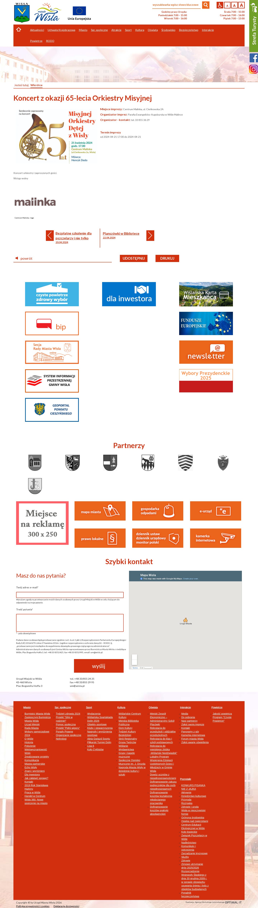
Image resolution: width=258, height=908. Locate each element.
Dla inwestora (32, 774)
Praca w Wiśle (32, 792)
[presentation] (43, 666)
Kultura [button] (139, 30)
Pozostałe (185, 779)
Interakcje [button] (208, 30)
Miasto (27, 707)
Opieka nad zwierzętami (194, 821)
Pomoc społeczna (66, 724)
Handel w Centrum (35, 796)
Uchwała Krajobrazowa (61, 30)
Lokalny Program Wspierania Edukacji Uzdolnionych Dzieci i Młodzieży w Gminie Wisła (162, 763)
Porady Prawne (64, 731)
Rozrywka (186, 803)
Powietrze (216, 707)
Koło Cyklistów (95, 749)
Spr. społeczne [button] (99, 30)
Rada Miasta (32, 728)
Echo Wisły (31, 767)
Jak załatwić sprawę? (36, 778)
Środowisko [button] (168, 30)
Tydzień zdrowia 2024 (68, 713)
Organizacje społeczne (68, 735)
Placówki (155, 724)
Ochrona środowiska (192, 817)
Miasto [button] (83, 30)
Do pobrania (188, 717)
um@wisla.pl (77, 685)
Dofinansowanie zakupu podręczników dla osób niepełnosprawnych (163, 785)
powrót (23, 258)
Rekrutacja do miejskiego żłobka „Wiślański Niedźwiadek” (163, 749)
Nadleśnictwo (188, 842)
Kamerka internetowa (193, 735)
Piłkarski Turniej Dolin (99, 742)
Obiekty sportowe (97, 724)
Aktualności (37, 30)
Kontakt (29, 781)
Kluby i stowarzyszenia (100, 728)
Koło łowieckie (189, 831)
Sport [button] (128, 30)
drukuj (167, 258)
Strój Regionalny (128, 738)
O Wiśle (29, 738)
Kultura (121, 707)
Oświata (153, 707)
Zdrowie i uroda (190, 806)
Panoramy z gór (190, 731)
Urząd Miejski (32, 724)
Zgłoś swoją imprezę (192, 724)
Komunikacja (32, 760)
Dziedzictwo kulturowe (193, 796)
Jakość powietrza (222, 713)
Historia (29, 742)
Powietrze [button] (36, 40)
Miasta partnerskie (35, 763)
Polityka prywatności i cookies (32, 906)
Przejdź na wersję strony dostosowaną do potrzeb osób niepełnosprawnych (220, 5)
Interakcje (185, 707)
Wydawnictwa (126, 749)
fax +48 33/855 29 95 (82, 682)
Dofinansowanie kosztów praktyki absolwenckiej (159, 810)
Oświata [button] (153, 30)
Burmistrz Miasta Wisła (37, 713)
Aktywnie (186, 792)
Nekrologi (61, 738)
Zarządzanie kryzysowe (194, 853)
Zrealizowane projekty (37, 756)
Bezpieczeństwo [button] (188, 30)
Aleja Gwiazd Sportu (98, 738)
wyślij (98, 666)
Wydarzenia (94, 713)
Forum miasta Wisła (192, 738)
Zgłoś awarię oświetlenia (195, 742)
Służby (185, 857)
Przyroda (186, 799)
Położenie (30, 745)
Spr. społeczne (63, 707)
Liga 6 (90, 745)
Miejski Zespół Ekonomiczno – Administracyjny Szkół (162, 717)
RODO (50, 40)
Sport (89, 707)
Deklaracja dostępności (66, 906)
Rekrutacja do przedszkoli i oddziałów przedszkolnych (163, 732)
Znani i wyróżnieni (35, 771)
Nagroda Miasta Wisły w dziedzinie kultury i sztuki (132, 771)
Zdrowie (185, 860)
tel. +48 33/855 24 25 (82, 678)
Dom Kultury (125, 728)
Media (184, 713)
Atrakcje (116, 30)
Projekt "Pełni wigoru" (68, 728)
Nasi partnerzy (189, 720)
